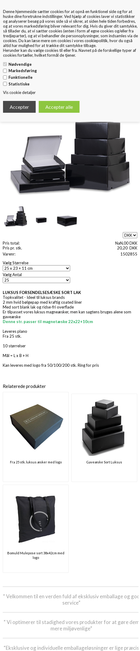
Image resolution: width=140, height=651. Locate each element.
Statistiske (19, 84)
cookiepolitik (96, 40)
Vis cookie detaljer (19, 92)
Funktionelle (20, 77)
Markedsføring (22, 70)
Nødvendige (20, 64)
